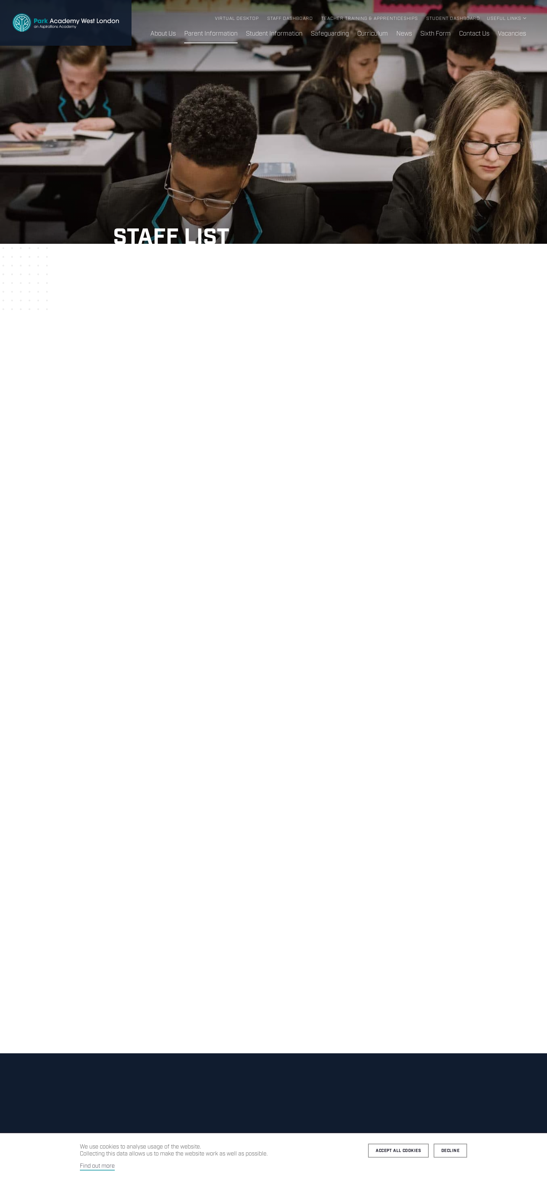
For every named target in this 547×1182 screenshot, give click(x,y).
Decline (450, 1150)
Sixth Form (435, 34)
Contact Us (474, 34)
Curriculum (372, 34)
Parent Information (211, 34)
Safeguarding (330, 34)
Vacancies (512, 34)
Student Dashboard (453, 19)
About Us (163, 34)
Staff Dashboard (290, 19)
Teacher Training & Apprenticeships (369, 19)
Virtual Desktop (237, 19)
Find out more (97, 1166)
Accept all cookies (398, 1150)
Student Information (274, 34)
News (404, 34)
